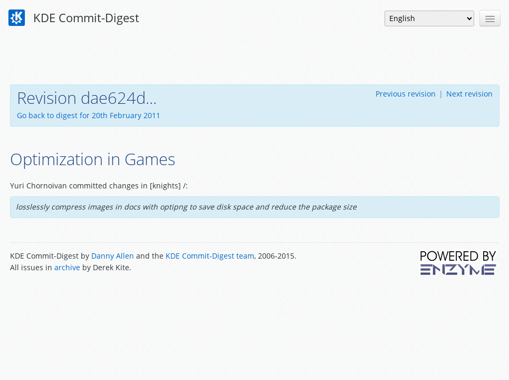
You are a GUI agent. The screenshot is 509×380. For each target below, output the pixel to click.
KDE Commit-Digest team (210, 256)
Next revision (469, 94)
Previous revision (406, 94)
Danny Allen (112, 256)
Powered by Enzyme (459, 263)
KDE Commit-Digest (73, 18)
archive (67, 267)
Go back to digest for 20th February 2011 (88, 115)
